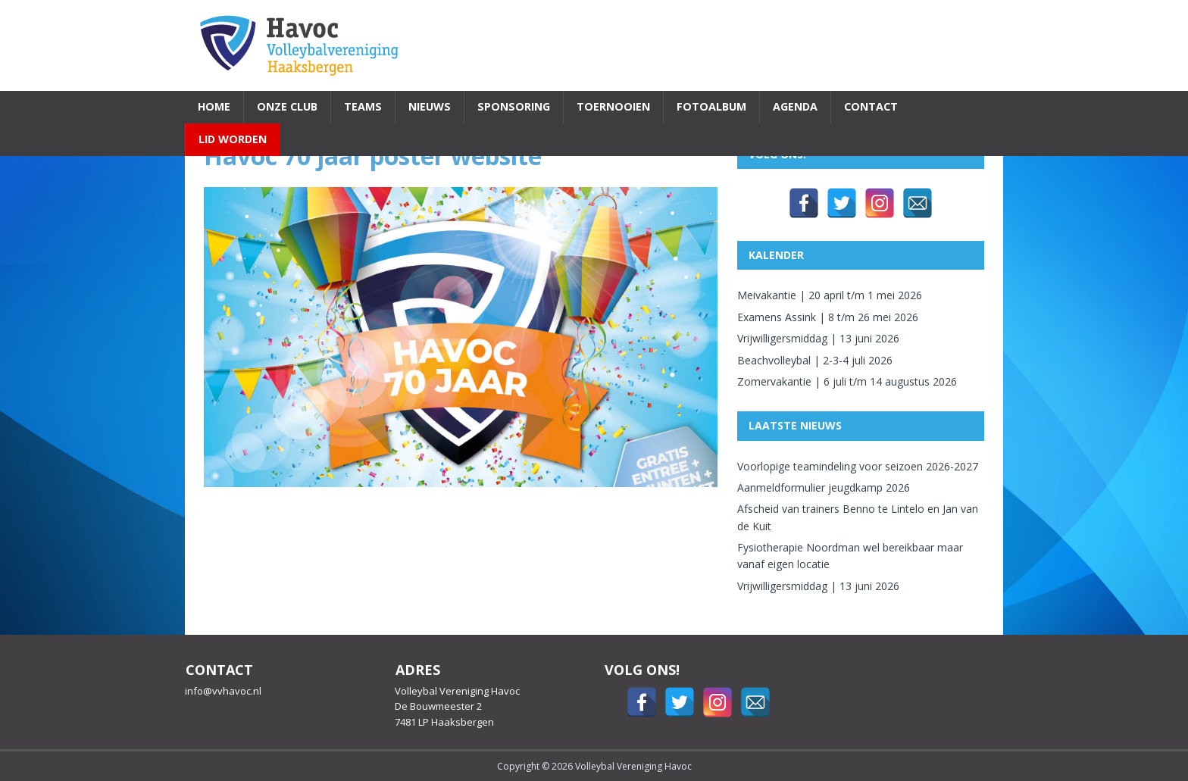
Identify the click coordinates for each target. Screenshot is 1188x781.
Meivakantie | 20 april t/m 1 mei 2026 (829, 295)
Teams (363, 106)
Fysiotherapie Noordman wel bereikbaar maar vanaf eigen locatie (850, 555)
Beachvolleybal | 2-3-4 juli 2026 (815, 360)
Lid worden (233, 139)
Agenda (795, 106)
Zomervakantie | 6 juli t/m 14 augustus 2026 (847, 381)
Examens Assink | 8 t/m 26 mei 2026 (827, 317)
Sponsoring (513, 106)
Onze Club (287, 106)
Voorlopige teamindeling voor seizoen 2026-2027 (857, 466)
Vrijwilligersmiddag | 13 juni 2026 (818, 338)
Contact (871, 106)
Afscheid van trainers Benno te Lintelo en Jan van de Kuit (857, 517)
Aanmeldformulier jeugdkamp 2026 (823, 487)
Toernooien (613, 106)
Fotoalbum (711, 106)
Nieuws (429, 106)
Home (214, 106)
